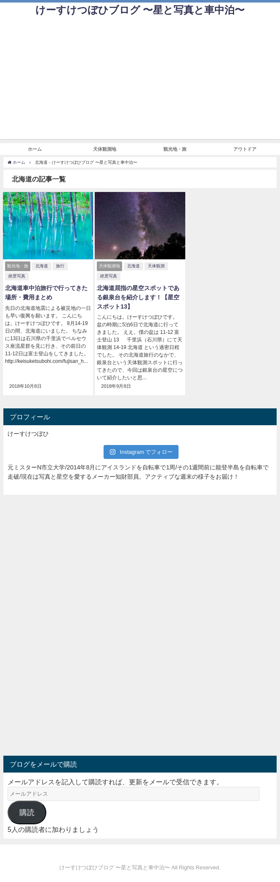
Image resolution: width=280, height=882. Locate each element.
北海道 (41, 266)
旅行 (60, 266)
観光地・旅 (175, 149)
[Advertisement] (140, 80)
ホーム (35, 149)
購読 (27, 812)
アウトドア (244, 149)
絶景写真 (16, 276)
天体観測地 (104, 149)
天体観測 (156, 266)
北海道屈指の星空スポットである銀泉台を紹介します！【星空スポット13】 (138, 297)
